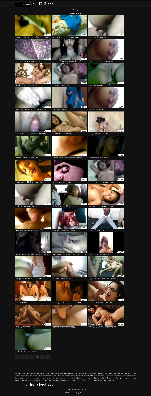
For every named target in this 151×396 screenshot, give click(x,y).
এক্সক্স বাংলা (93, 376)
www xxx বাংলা (68, 374)
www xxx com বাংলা (42, 374)
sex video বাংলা (20, 374)
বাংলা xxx (103, 380)
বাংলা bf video (85, 378)
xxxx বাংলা (65, 376)
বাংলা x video (63, 380)
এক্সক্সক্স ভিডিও (126, 376)
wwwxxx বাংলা (102, 374)
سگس (80, 393)
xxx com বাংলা (128, 374)
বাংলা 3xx (70, 378)
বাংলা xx (70, 380)
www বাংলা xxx (92, 374)
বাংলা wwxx (55, 380)
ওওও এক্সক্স (23, 378)
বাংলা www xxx (23, 380)
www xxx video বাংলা (56, 374)
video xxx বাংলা (31, 374)
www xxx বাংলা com (80, 374)
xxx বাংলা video (35, 376)
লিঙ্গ (75, 10)
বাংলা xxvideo (95, 380)
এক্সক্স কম (86, 376)
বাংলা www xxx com (34, 380)
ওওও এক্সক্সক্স (31, 378)
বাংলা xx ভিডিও (78, 380)
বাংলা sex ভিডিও (115, 378)
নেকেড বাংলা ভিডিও (52, 378)
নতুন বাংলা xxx (40, 378)
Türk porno (86, 393)
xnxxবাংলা (120, 374)
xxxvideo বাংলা (56, 376)
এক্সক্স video (79, 376)
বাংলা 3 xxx (62, 378)
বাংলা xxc (87, 380)
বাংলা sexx (124, 378)
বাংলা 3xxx (76, 378)
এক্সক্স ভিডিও (101, 376)
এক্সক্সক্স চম (109, 376)
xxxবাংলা (72, 376)
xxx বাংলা (26, 376)
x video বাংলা (112, 374)
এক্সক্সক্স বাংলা (117, 376)
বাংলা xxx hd (110, 380)
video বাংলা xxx (66, 393)
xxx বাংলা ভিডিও (46, 376)
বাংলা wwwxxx (46, 380)
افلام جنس (74, 393)
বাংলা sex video (104, 378)
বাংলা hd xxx (95, 378)
